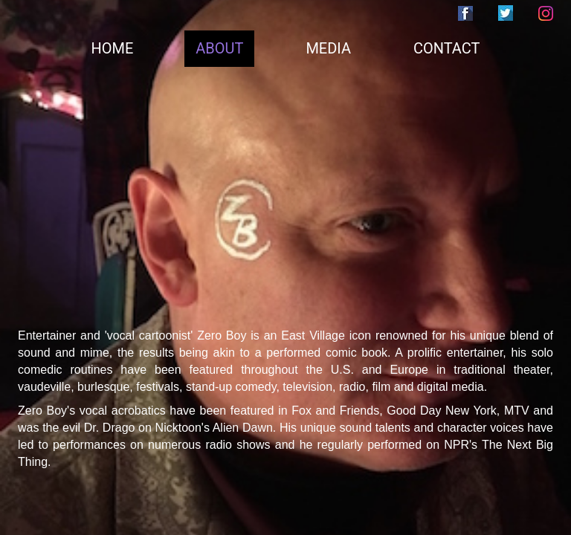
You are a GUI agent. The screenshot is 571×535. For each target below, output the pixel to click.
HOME (112, 48)
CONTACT (446, 48)
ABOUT (219, 48)
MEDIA (328, 48)
